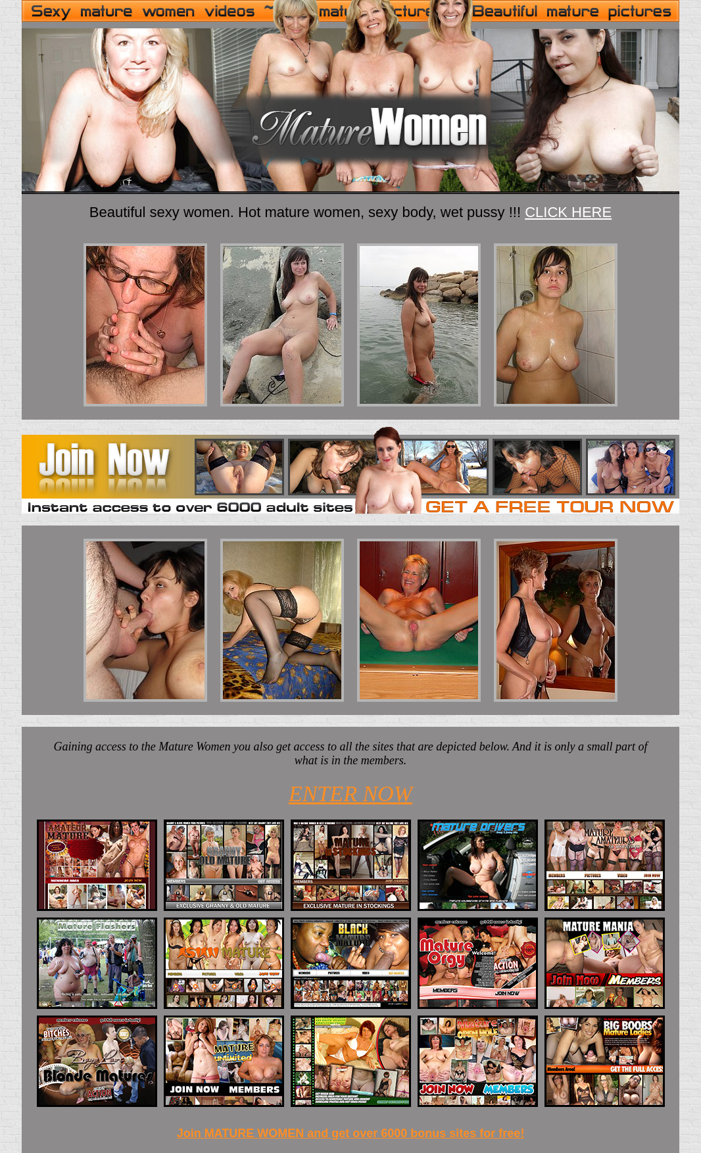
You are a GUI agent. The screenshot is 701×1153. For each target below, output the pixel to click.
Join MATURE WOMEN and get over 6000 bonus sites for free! (351, 1133)
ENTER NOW (350, 793)
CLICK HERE (568, 212)
